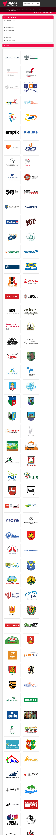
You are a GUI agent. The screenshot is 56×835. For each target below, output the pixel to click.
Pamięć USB (7, 37)
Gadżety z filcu (8, 34)
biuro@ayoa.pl (47, 12)
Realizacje (28, 9)
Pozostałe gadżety (9, 40)
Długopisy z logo (9, 24)
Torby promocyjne (9, 30)
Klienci (13, 9)
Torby (30, 813)
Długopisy (31, 809)
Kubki (30, 811)
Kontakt (39, 9)
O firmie (7, 9)
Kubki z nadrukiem (9, 27)
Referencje (20, 9)
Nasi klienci (6, 811)
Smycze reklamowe (9, 20)
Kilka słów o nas (7, 807)
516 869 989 (37, 12)
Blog (34, 9)
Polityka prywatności (20, 807)
